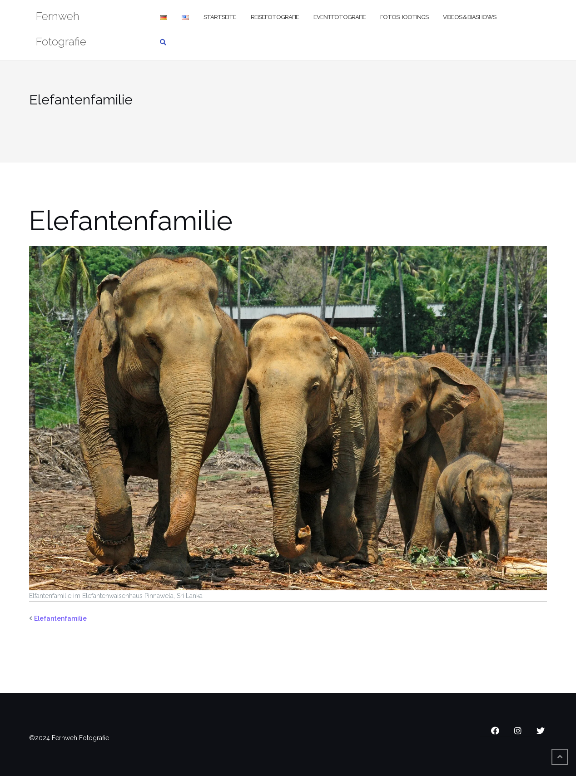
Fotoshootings (404, 17)
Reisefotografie (275, 17)
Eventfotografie (339, 17)
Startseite (220, 17)
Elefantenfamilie (60, 618)
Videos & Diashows (469, 17)
